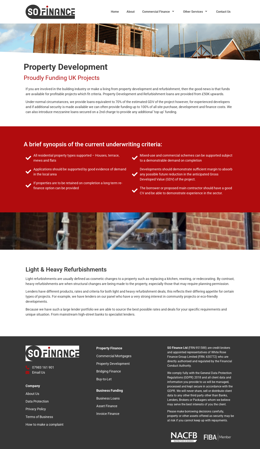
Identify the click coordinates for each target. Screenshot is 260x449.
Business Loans (108, 398)
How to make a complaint (44, 424)
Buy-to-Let (104, 379)
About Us (32, 394)
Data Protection (37, 401)
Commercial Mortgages (113, 356)
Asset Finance (106, 406)
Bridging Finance (108, 371)
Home (115, 11)
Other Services (195, 12)
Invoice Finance (107, 414)
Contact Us (223, 11)
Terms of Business (39, 417)
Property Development (113, 364)
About (131, 11)
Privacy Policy (36, 409)
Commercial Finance (158, 12)
